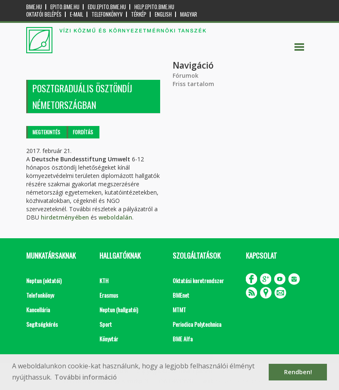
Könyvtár (108, 338)
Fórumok (185, 75)
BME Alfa (183, 338)
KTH (104, 280)
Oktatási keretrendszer (198, 280)
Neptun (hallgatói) (118, 309)
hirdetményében (65, 217)
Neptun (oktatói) (44, 280)
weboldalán (115, 217)
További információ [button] (85, 377)
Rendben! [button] (298, 372)
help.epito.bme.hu (154, 7)
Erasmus (108, 295)
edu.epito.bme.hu (107, 7)
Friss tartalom (193, 84)
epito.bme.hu (64, 7)
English (163, 14)
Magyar (188, 14)
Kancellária (38, 309)
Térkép (138, 14)
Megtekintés (46, 132)
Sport (105, 324)
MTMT (179, 309)
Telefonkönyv (107, 14)
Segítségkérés (42, 324)
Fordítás (83, 132)
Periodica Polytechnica (197, 324)
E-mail (76, 14)
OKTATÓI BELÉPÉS (44, 14)
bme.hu (34, 7)
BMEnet (181, 295)
